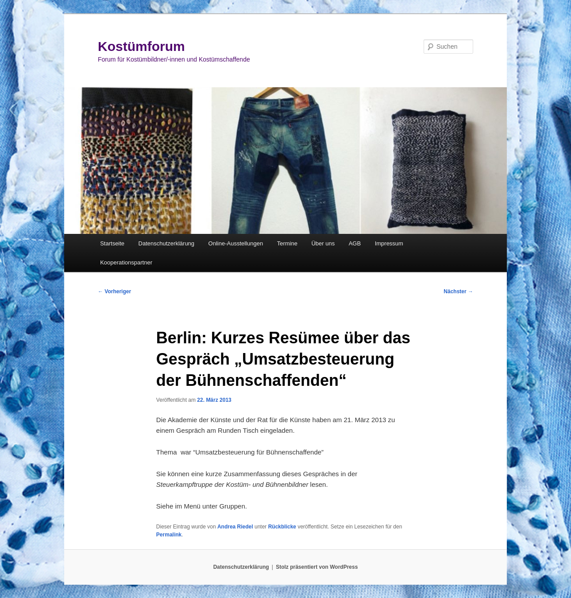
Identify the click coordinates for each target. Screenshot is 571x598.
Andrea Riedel (235, 527)
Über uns (323, 243)
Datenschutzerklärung (166, 243)
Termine (287, 243)
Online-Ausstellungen (235, 243)
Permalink (168, 535)
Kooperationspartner (126, 262)
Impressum (389, 243)
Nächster (458, 291)
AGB (355, 243)
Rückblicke (282, 527)
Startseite (112, 243)
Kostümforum (141, 46)
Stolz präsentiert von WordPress (317, 567)
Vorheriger (114, 291)
